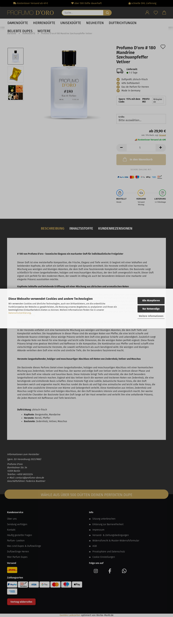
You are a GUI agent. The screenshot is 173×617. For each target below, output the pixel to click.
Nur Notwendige (151, 308)
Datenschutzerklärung (19, 313)
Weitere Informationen (151, 316)
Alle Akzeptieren (151, 300)
